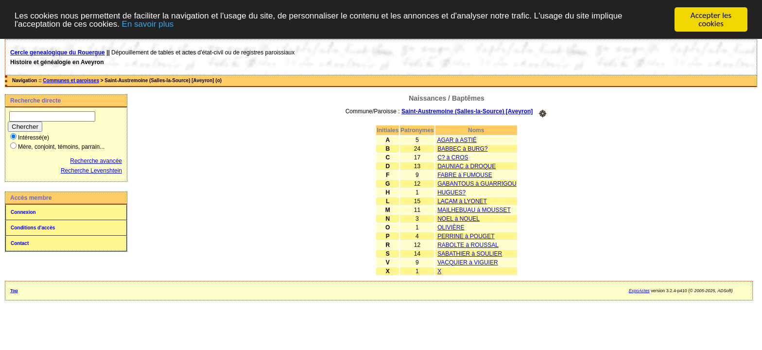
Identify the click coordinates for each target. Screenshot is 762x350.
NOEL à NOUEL (458, 218)
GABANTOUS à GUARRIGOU (476, 183)
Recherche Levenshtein (91, 170)
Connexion (23, 212)
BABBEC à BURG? (462, 148)
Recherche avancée (96, 161)
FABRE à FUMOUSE (464, 174)
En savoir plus (148, 23)
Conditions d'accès (33, 227)
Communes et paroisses (71, 80)
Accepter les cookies (711, 19)
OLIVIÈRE (450, 227)
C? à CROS (452, 157)
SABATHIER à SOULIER (469, 253)
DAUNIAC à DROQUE (466, 165)
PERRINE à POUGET (465, 235)
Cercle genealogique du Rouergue (57, 52)
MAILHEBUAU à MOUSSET (474, 209)
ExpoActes (639, 290)
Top (14, 290)
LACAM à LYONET (462, 200)
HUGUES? (451, 192)
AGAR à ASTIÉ (456, 139)
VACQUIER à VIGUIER (467, 262)
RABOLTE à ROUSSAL (468, 244)
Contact (20, 243)
